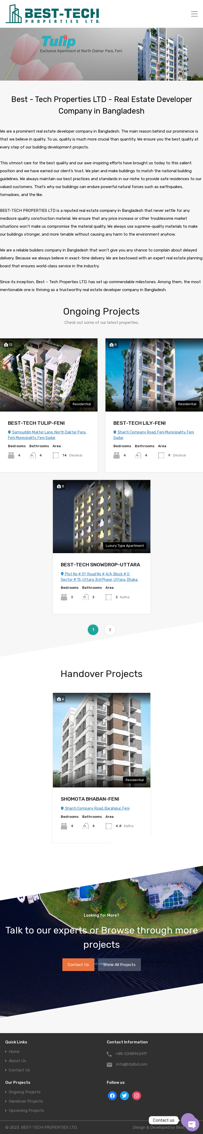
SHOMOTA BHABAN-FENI (90, 799)
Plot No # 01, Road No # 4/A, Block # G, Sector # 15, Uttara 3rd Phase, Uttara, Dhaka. (99, 577)
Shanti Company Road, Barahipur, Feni (95, 808)
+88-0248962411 (131, 1053)
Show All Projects (119, 964)
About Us (17, 1061)
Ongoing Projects (25, 1092)
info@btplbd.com (131, 1064)
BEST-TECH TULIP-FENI (36, 423)
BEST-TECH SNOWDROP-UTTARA (100, 565)
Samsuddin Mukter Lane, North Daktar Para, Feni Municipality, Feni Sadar (47, 435)
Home (14, 1052)
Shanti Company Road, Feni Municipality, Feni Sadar (153, 435)
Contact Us (78, 964)
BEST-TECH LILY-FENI (139, 423)
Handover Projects (26, 1101)
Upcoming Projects (26, 1111)
